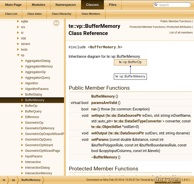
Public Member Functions (175, 21)
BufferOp (31, 106)
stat (23, 38)
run (94, 109)
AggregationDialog (37, 61)
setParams (100, 139)
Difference (32, 117)
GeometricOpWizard (39, 145)
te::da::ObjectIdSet (106, 127)
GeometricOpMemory (40, 128)
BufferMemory (34, 100)
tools (24, 49)
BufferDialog (33, 94)
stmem (25, 44)
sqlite (24, 21)
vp (22, 55)
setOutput (99, 133)
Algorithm (31, 83)
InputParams (33, 156)
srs (23, 27)
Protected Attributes (179, 27)
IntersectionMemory (38, 173)
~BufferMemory (104, 157)
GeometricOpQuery (38, 139)
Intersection (33, 162)
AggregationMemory (39, 66)
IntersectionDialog (37, 167)
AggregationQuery (37, 77)
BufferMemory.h (105, 47)
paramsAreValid (104, 103)
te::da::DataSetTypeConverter (137, 121)
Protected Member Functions (147, 27)
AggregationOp (35, 72)
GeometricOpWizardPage (42, 151)
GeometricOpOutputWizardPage (47, 134)
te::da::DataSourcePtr (124, 115)
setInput (98, 115)
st (22, 32)
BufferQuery (33, 111)
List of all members (181, 32)
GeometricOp (34, 122)
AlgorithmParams (37, 89)
